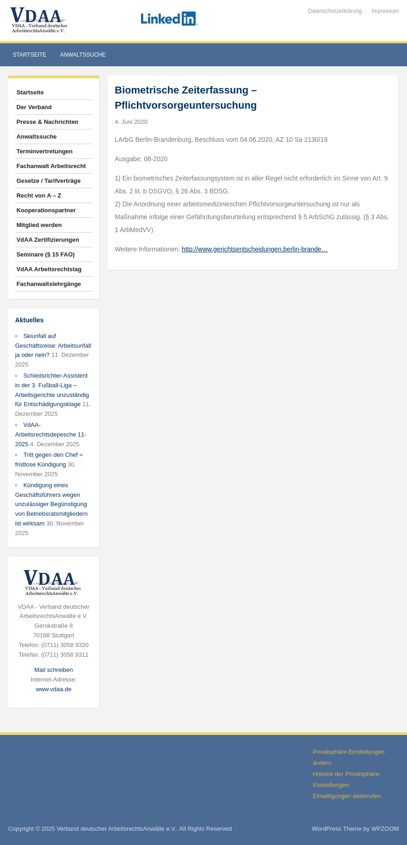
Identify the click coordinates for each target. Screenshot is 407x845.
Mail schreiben (53, 669)
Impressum (385, 11)
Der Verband (34, 107)
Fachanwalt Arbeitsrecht (51, 166)
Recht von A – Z (39, 195)
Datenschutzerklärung (335, 11)
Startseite (30, 55)
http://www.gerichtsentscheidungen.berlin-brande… (255, 249)
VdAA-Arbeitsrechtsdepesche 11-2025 (51, 434)
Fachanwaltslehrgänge (49, 283)
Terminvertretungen (45, 151)
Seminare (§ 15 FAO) (46, 254)
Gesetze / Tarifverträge (49, 180)
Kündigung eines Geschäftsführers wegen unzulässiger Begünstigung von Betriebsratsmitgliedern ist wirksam (51, 504)
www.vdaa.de (53, 689)
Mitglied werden (39, 224)
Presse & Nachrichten (47, 121)
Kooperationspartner (46, 210)
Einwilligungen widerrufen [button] (347, 796)
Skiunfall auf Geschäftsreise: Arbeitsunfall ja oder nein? (53, 345)
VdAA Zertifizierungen (48, 239)
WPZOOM (385, 828)
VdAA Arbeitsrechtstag (49, 269)
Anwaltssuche (83, 55)
